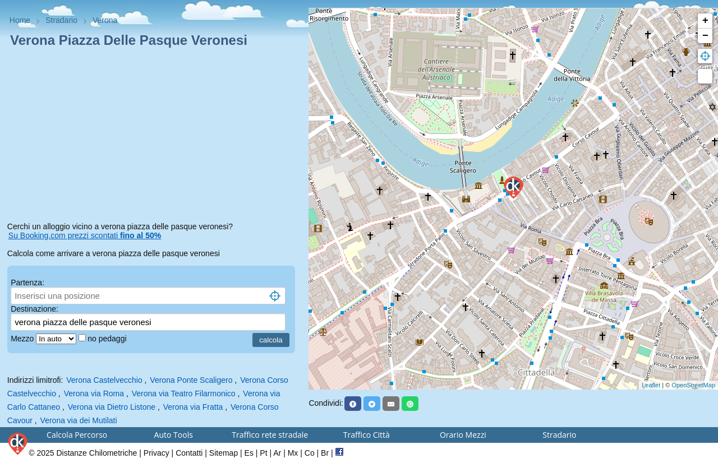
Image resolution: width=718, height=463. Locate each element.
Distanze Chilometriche (96, 452)
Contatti (189, 452)
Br (325, 452)
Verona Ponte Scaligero (191, 380)
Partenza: (27, 282)
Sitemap (223, 452)
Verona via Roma (94, 393)
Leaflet (651, 385)
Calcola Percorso (77, 434)
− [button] (705, 36)
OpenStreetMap (693, 385)
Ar (277, 452)
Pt (263, 452)
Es (249, 452)
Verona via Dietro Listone (111, 406)
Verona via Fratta (193, 406)
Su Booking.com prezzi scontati (84, 235)
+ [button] (705, 20)
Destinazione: (34, 308)
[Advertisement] (154, 136)
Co (310, 452)
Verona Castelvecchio (104, 380)
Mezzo (23, 338)
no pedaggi (108, 338)
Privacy (156, 452)
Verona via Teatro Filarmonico (184, 393)
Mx (293, 452)
